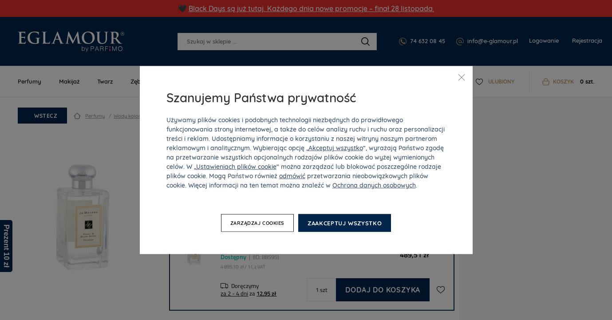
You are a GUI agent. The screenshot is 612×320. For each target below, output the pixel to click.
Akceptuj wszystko (335, 148)
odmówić (292, 176)
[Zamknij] (461, 77)
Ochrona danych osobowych (374, 185)
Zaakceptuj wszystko (345, 222)
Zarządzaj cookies (257, 223)
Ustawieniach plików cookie (236, 166)
